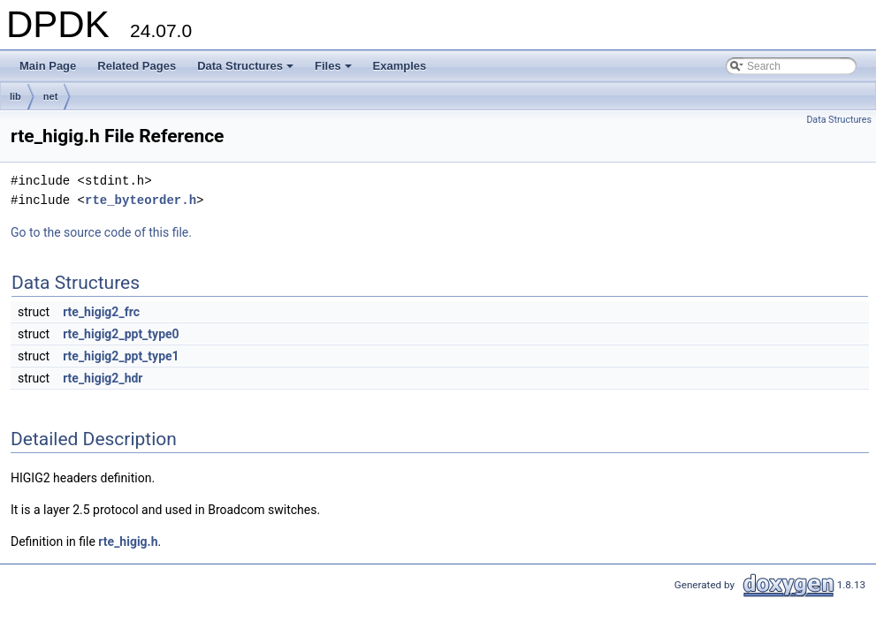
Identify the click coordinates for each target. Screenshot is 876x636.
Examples (400, 65)
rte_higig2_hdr (102, 378)
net (50, 96)
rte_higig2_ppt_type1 (121, 356)
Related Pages (136, 65)
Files (334, 70)
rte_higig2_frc (101, 312)
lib (15, 96)
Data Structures (246, 70)
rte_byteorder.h (140, 200)
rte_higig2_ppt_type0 (121, 334)
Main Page (47, 65)
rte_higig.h (127, 541)
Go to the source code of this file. (101, 232)
